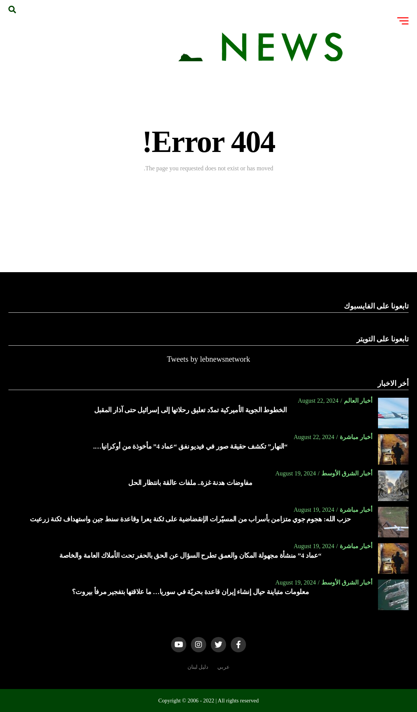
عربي (223, 667)
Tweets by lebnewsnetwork (208, 359)
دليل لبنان (197, 667)
